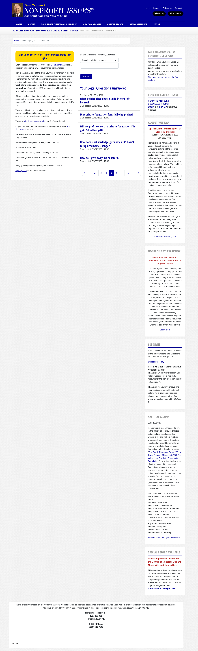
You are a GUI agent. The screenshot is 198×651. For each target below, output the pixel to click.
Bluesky (159, 13)
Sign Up (163, 107)
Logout (156, 8)
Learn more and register (165, 236)
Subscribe (167, 8)
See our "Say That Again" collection (164, 537)
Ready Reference (138, 24)
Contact (178, 8)
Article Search (115, 24)
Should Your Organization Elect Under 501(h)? (97, 30)
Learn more (165, 330)
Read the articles (158, 101)
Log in (147, 8)
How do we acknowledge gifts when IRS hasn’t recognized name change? (107, 144)
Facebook (176, 13)
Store (156, 24)
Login (151, 107)
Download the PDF (158, 104)
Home (19, 24)
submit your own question (34, 121)
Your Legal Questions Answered (59, 24)
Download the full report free (161, 588)
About (31, 24)
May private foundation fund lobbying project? (106, 114)
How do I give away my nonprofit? (99, 158)
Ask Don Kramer (92, 24)
